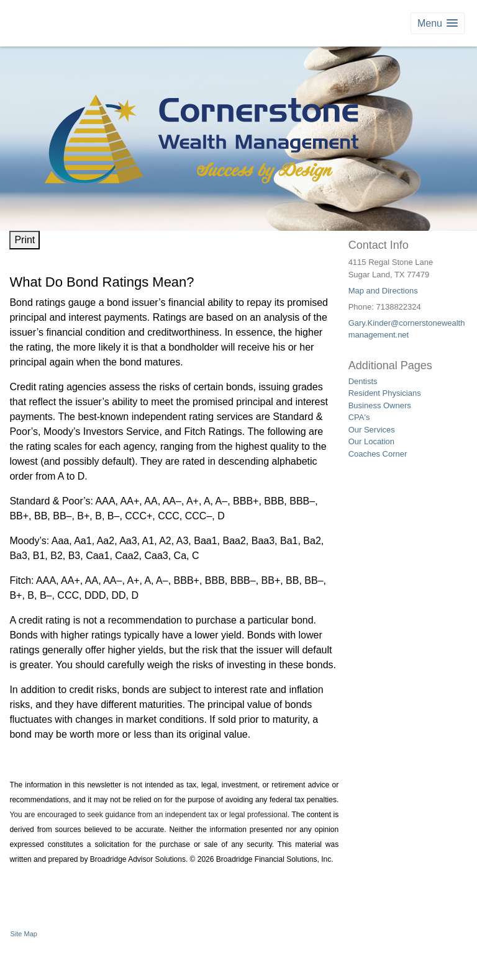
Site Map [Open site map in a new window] (24, 933)
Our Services (371, 429)
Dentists (363, 381)
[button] (438, 23)
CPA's (359, 417)
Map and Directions (383, 290)
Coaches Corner (377, 454)
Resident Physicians (384, 393)
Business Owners (379, 405)
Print (24, 240)
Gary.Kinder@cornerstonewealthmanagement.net (406, 329)
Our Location (371, 441)
